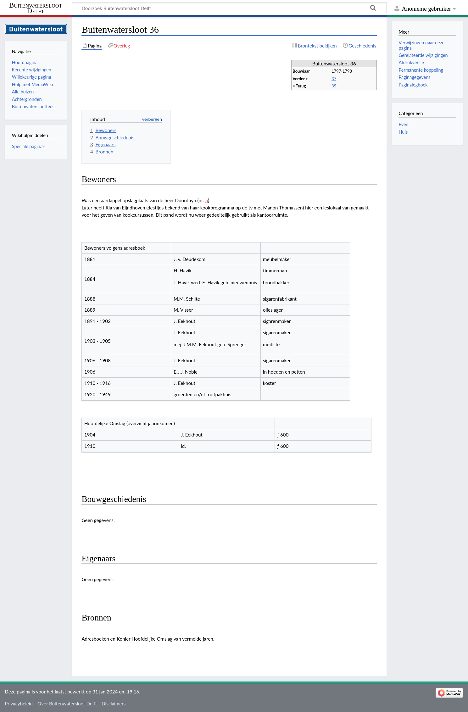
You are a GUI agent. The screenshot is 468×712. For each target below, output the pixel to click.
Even (403, 124)
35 (334, 85)
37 (334, 78)
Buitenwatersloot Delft (35, 8)
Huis (403, 132)
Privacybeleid (19, 703)
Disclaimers (113, 703)
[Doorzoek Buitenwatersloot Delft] (229, 8)
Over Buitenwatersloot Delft (67, 703)
